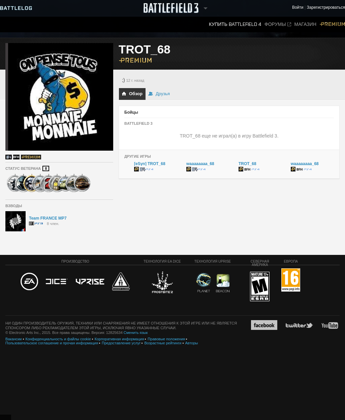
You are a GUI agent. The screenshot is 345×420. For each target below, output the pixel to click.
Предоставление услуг (121, 343)
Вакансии (13, 339)
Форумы (277, 24)
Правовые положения (166, 339)
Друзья (159, 93)
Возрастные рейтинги (162, 343)
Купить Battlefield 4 (235, 24)
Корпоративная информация (119, 339)
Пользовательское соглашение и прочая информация (51, 343)
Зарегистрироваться (326, 7)
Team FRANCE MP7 (48, 218)
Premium (332, 24)
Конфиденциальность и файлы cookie (58, 339)
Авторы (191, 343)
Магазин (305, 24)
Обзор (132, 93)
